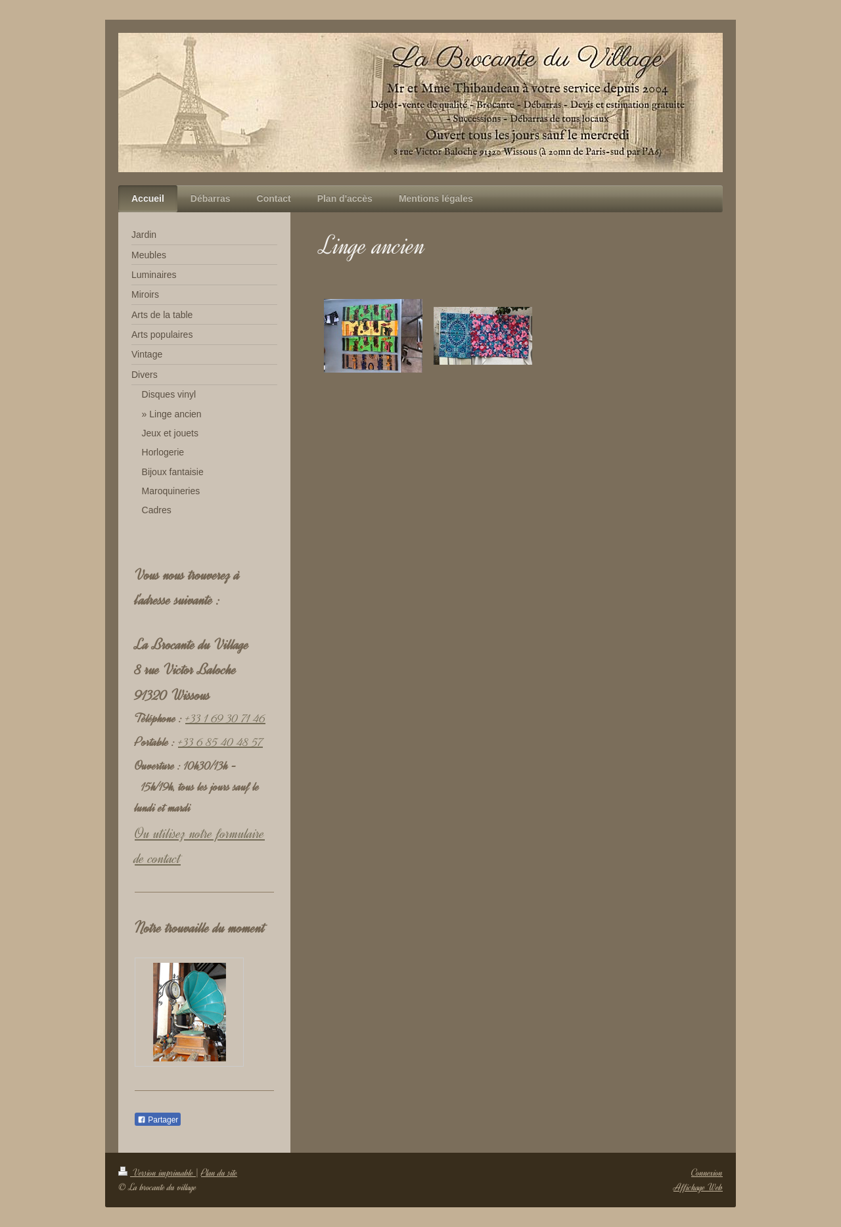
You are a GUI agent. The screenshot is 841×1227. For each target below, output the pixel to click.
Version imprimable (157, 1173)
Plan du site (219, 1173)
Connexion (707, 1173)
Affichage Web (698, 1187)
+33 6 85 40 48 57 (220, 742)
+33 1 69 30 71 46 (225, 718)
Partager (157, 1119)
